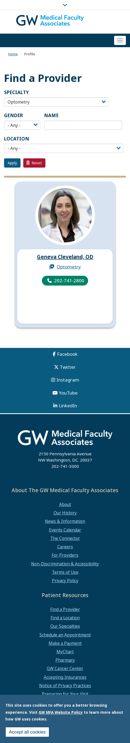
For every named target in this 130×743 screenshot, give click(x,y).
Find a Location (65, 617)
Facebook (67, 354)
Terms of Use (65, 572)
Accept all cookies (27, 732)
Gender (13, 115)
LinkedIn (68, 405)
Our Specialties (65, 626)
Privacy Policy (65, 580)
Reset (34, 162)
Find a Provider (65, 609)
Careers (65, 546)
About (65, 504)
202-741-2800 (69, 280)
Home (13, 54)
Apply (12, 162)
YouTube (68, 393)
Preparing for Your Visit (65, 694)
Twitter (68, 367)
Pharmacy (65, 660)
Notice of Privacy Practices (65, 685)
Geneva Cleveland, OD (65, 256)
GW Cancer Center (65, 668)
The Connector (65, 538)
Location (16, 139)
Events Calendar (65, 530)
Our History (65, 512)
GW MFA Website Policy (61, 712)
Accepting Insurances (65, 677)
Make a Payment (65, 643)
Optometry (69, 267)
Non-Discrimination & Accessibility (65, 563)
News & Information (65, 521)
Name (51, 115)
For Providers (65, 555)
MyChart (65, 651)
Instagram (67, 380)
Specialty (16, 92)
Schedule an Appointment (65, 635)
